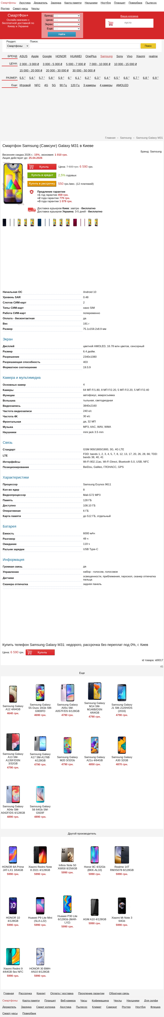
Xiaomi (140, 56)
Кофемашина (100, 1000)
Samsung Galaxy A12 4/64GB (13, 708)
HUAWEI (76, 56)
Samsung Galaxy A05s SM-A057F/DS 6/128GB (67, 708)
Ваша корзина (129, 16)
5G (54, 85)
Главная (9, 993)
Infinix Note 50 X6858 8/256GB (67, 867)
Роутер (5, 8)
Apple (35, 56)
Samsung (106, 56)
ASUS (23, 56)
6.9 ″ (155, 77)
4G (46, 85)
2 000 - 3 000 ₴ (29, 64)
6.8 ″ (146, 77)
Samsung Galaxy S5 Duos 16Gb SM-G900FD (40, 708)
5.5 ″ (22, 77)
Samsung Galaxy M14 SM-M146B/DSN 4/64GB (94, 708)
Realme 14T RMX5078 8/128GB (122, 868)
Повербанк (135, 2)
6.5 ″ (117, 77)
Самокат (111, 1007)
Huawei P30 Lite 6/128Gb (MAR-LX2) (67, 919)
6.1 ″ (78, 77)
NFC (37, 85)
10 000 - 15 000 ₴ (125, 64)
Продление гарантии (91, 993)
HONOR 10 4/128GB (13, 919)
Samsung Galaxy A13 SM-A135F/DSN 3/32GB (13, 758)
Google (47, 56)
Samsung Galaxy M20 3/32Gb (67, 759)
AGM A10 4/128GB (94, 919)
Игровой (25, 85)
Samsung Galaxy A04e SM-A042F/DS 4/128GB (13, 809)
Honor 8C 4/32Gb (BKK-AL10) (94, 868)
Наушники (91, 2)
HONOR (61, 56)
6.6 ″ (126, 77)
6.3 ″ (97, 77)
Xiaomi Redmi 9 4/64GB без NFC (13, 970)
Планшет (119, 2)
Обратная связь (119, 993)
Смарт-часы (20, 8)
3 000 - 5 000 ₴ (52, 64)
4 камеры (106, 85)
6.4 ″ (107, 77)
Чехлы (35, 8)
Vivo (129, 56)
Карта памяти (73, 2)
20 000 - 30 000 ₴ (57, 70)
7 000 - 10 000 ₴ (99, 64)
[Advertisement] (82, 112)
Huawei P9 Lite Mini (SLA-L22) (40, 919)
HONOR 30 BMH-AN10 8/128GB (40, 970)
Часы (83, 1000)
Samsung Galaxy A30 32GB (121, 759)
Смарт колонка (45, 1007)
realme (153, 56)
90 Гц (63, 85)
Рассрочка (25, 993)
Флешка (155, 1007)
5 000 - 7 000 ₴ (75, 64)
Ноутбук (106, 2)
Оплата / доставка (61, 993)
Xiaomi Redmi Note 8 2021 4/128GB (40, 868)
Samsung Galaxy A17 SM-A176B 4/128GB (40, 757)
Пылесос (151, 2)
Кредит (41, 993)
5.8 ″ (51, 77)
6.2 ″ (88, 77)
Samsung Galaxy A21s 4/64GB (94, 759)
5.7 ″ (42, 77)
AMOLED (122, 85)
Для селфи (151, 1000)
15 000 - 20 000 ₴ (31, 70)
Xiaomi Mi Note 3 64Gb (121, 919)
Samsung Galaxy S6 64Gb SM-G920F (40, 809)
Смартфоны (8, 2)
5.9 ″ (61, 77)
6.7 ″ (136, 77)
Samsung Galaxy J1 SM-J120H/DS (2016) (121, 708)
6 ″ (69, 77)
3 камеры (89, 85)
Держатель (41, 2)
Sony (119, 56)
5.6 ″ (32, 77)
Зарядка (56, 2)
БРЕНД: (13, 56)
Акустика (24, 2)
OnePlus (91, 56)
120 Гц (75, 85)
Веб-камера (68, 1000)
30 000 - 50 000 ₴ (83, 70)
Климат (96, 1007)
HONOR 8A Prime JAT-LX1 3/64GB (13, 868)
